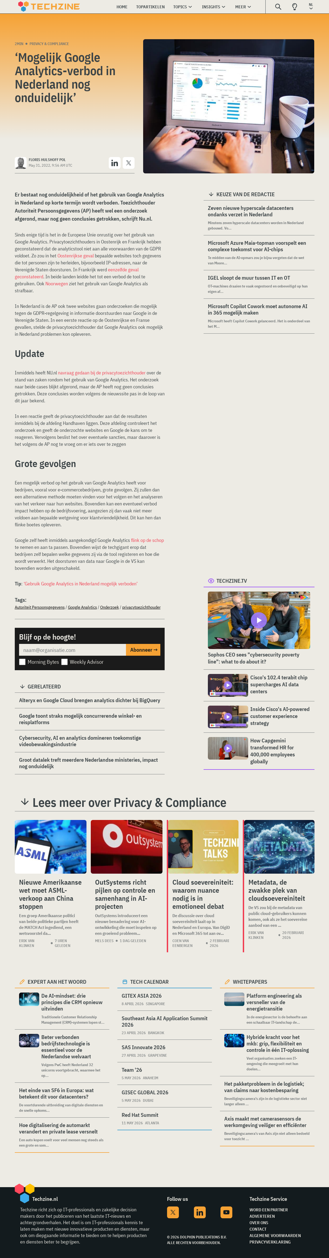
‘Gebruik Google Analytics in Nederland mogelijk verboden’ (81, 584)
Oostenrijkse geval (75, 256)
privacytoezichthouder (141, 607)
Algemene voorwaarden (275, 1235)
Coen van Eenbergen (182, 943)
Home (122, 6)
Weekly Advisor (87, 661)
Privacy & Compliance (49, 43)
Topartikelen (150, 6)
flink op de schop (147, 540)
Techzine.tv (231, 580)
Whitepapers (250, 981)
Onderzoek (109, 607)
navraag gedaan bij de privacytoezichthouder (102, 373)
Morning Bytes (43, 661)
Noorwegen (56, 283)
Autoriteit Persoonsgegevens (40, 607)
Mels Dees (104, 940)
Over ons (259, 1222)
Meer (240, 6)
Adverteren (262, 1216)
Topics (180, 6)
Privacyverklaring (270, 1242)
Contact (258, 1229)
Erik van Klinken (26, 943)
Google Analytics (82, 607)
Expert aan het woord (57, 981)
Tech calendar (149, 981)
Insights (211, 6)
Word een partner (269, 1209)
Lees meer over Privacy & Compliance (129, 802)
